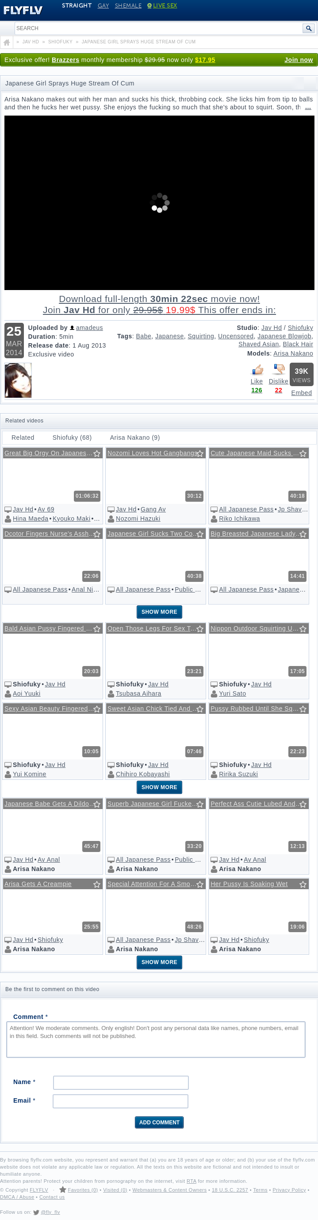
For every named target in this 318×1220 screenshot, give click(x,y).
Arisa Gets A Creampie (38, 883)
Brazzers (65, 59)
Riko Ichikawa (239, 518)
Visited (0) (115, 1190)
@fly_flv (50, 1212)
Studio (247, 327)
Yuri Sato (232, 693)
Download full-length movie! (159, 304)
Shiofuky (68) (72, 437)
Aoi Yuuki (27, 693)
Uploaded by (48, 327)
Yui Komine (29, 774)
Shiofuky (301, 327)
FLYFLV (39, 1190)
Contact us (52, 1197)
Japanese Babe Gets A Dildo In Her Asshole (54, 803)
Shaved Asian (258, 344)
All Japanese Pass (246, 509)
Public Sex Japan (200, 589)
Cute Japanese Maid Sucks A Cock (261, 453)
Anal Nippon (90, 589)
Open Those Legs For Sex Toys (153, 628)
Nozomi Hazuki (138, 518)
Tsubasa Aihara (138, 693)
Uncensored (236, 336)
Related (22, 437)
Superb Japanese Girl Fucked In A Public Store (157, 803)
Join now (298, 59)
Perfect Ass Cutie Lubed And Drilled (261, 803)
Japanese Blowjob (284, 336)
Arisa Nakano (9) (135, 437)
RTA (191, 1181)
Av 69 (46, 509)
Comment (30, 1016)
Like (257, 374)
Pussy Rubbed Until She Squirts (258, 708)
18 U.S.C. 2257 (230, 1190)
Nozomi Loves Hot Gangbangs (152, 453)
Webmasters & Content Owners (170, 1190)
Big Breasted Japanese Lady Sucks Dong (261, 533)
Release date (48, 345)
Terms (260, 1190)
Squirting (201, 336)
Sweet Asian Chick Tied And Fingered (157, 708)
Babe (144, 336)
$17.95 (205, 59)
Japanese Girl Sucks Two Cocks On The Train (157, 533)
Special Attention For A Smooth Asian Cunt (157, 883)
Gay (103, 6)
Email (24, 1100)
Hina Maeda (31, 518)
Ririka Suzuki (238, 774)
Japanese (169, 336)
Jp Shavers (294, 509)
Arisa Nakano (293, 353)
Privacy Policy (289, 1190)
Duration (42, 336)
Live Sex (162, 6)
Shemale (128, 6)
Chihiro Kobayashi (143, 774)
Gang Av (153, 509)
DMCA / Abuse (17, 1197)
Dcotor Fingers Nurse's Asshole (51, 533)
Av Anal (49, 859)
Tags (124, 336)
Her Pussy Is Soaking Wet (249, 883)
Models (258, 353)
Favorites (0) (83, 1190)
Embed (301, 392)
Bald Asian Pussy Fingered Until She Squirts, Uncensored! (54, 628)
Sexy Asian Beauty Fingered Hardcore (54, 708)
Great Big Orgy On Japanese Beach (54, 453)
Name (24, 1081)
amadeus (89, 327)
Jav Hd (271, 327)
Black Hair (298, 344)
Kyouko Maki (72, 518)
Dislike (279, 374)
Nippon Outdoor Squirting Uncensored (261, 628)
